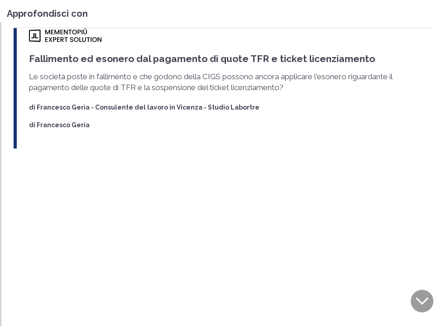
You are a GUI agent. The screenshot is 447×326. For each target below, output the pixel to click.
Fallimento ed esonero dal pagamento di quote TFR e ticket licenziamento (202, 58)
